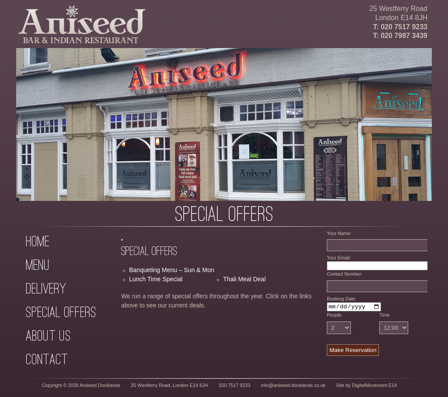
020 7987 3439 (404, 35)
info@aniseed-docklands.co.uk (293, 386)
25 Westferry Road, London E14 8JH (169, 386)
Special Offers (61, 312)
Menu (38, 265)
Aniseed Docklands (100, 386)
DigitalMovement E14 (374, 386)
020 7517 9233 (404, 27)
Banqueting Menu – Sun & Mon (171, 269)
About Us (48, 336)
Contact (47, 359)
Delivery (46, 288)
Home (37, 241)
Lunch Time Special (155, 279)
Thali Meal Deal (244, 279)
